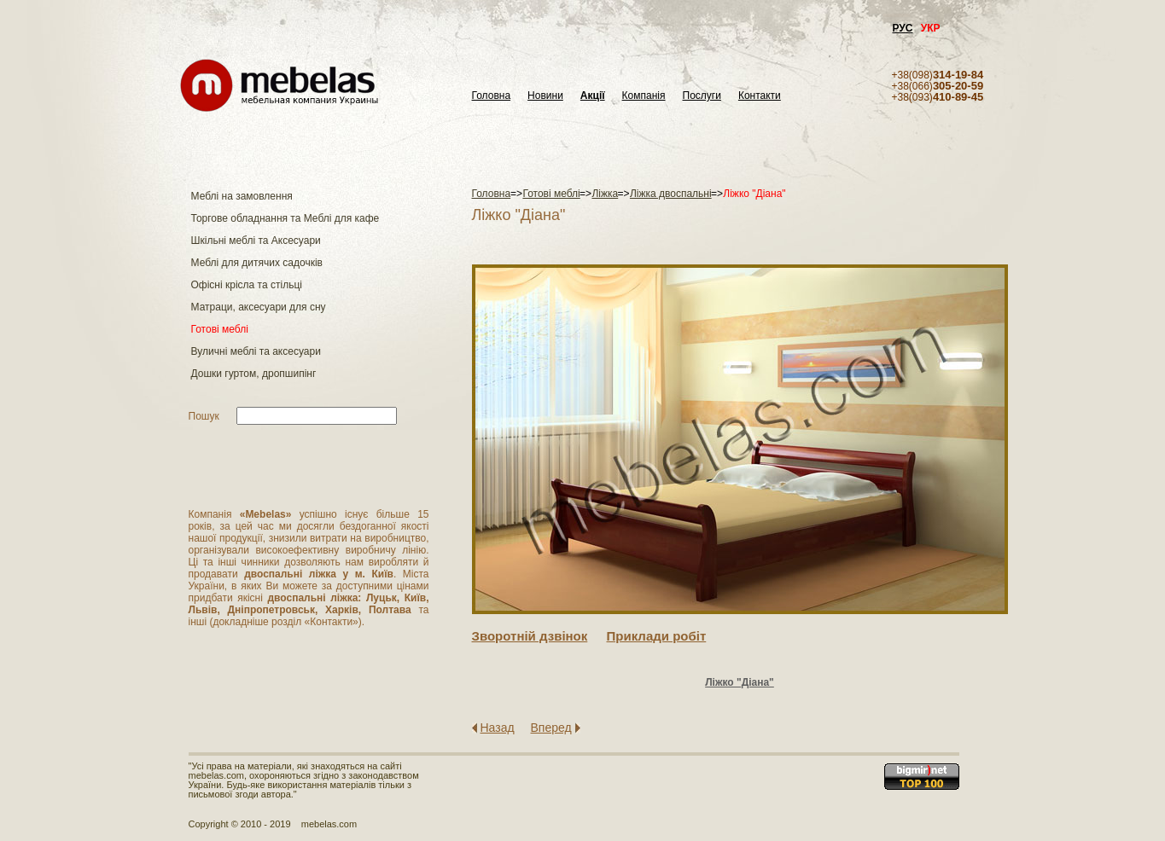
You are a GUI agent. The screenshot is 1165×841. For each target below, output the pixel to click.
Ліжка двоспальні (671, 194)
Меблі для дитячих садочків (257, 263)
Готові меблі (219, 329)
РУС (903, 28)
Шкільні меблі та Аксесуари (256, 240)
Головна (491, 96)
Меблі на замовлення (242, 196)
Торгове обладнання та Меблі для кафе (285, 218)
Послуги (702, 96)
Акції (592, 96)
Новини (545, 96)
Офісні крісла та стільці (246, 285)
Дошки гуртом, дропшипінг (254, 374)
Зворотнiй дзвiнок (530, 636)
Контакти (759, 96)
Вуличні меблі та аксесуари (256, 351)
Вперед (551, 727)
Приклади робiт (657, 636)
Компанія (644, 96)
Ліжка (604, 194)
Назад (498, 727)
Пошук (204, 416)
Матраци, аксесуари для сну (258, 307)
